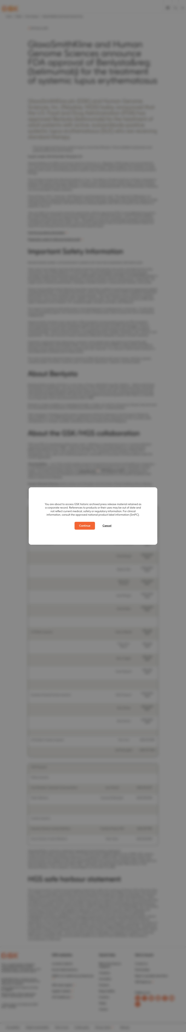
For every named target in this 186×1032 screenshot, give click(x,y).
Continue (84, 525)
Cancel (107, 525)
